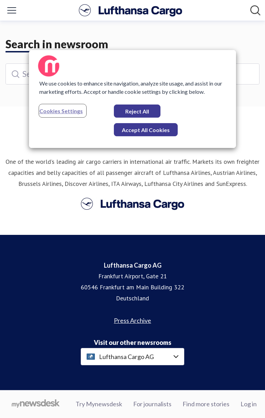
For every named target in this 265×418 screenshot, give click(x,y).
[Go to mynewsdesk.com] (35, 404)
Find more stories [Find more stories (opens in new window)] (206, 404)
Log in (249, 404)
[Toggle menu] (11, 10)
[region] (132, 99)
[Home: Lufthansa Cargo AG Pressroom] (130, 10)
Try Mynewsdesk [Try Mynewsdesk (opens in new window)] (99, 404)
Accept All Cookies (146, 130)
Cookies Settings (61, 111)
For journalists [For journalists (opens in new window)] (152, 404)
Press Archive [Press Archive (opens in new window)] (132, 320)
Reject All (137, 111)
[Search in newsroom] (255, 10)
